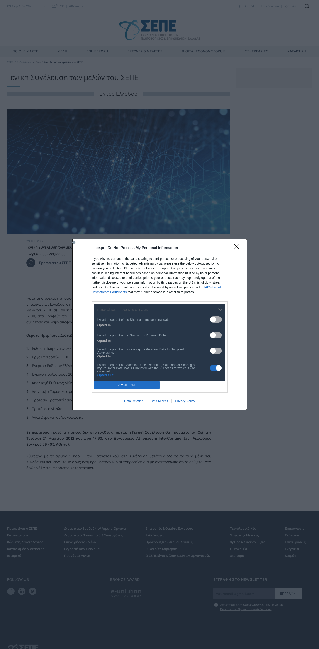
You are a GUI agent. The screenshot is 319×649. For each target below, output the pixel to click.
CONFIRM (126, 385)
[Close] (238, 248)
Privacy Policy (185, 401)
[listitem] (159, 309)
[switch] (216, 319)
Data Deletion (134, 401)
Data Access (159, 401)
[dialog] (159, 324)
